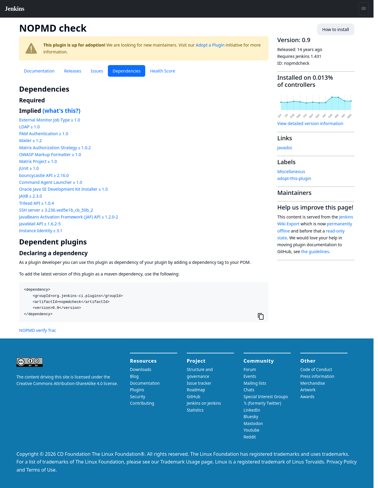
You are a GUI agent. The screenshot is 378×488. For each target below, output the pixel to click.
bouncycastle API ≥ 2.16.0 (44, 175)
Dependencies (126, 71)
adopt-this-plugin (294, 178)
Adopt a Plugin (210, 45)
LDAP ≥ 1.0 (29, 127)
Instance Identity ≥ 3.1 (40, 230)
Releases (72, 71)
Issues (97, 71)
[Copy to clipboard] (260, 316)
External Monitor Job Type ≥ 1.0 (49, 120)
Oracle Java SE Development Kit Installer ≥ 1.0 (63, 189)
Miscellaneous (291, 171)
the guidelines (315, 251)
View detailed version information (310, 123)
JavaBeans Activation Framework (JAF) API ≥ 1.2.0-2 (68, 217)
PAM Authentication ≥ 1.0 (43, 133)
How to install (335, 29)
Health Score (162, 71)
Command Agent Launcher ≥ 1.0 (50, 182)
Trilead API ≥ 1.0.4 (36, 203)
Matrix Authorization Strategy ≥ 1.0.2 (55, 147)
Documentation (39, 71)
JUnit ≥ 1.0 (29, 168)
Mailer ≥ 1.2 (30, 140)
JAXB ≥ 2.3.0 (30, 196)
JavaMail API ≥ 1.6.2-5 (40, 224)
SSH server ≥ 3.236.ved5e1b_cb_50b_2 (56, 210)
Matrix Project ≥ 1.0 (38, 161)
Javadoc (284, 147)
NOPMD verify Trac (37, 330)
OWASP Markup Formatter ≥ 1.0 (50, 154)
